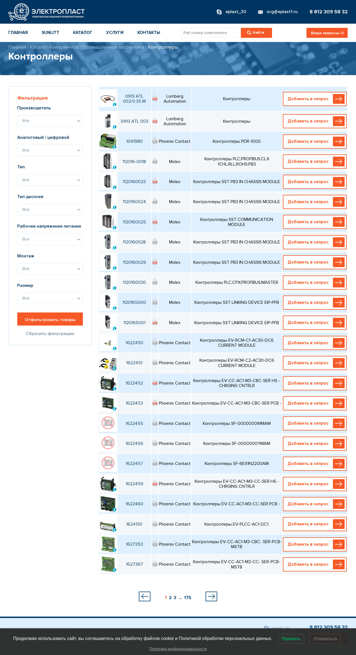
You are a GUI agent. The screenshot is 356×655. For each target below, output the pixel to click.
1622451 (134, 363)
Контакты (148, 32)
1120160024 (134, 202)
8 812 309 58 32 (329, 12)
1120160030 (134, 282)
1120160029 (134, 262)
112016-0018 (134, 161)
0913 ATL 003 (134, 121)
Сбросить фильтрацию (50, 333)
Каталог (82, 32)
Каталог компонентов (54, 47)
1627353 (134, 544)
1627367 (134, 564)
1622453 (134, 403)
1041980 (134, 141)
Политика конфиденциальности (178, 649)
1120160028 (134, 242)
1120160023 (134, 181)
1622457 (134, 463)
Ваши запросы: (327, 33)
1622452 (134, 383)
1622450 (134, 343)
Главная (18, 32)
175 (187, 597)
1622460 (134, 504)
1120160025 (134, 222)
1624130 (134, 524)
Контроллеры (163, 47)
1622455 (134, 423)
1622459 (134, 484)
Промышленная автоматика (113, 47)
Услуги (114, 32)
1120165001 (134, 323)
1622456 (134, 443)
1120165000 (134, 302)
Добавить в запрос (316, 99)
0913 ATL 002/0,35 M (134, 98)
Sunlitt (50, 32)
